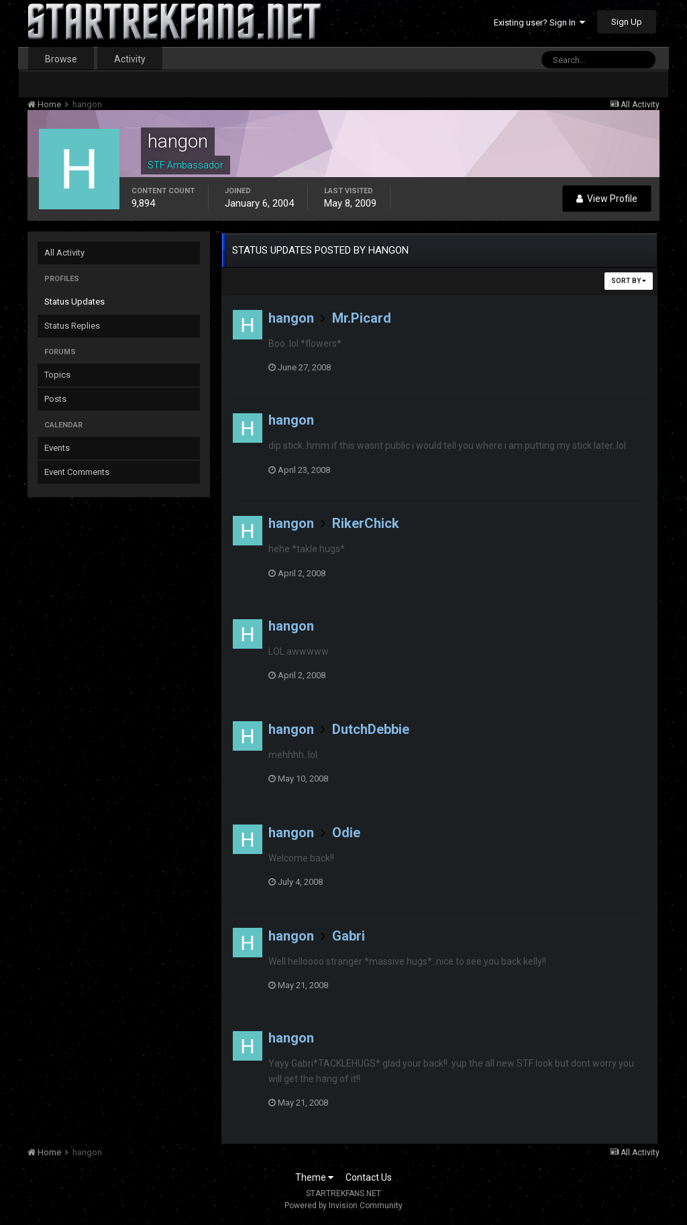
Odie (346, 832)
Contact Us (369, 1177)
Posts (55, 399)
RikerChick (365, 523)
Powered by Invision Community (343, 1205)
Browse (61, 59)
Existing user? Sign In (539, 22)
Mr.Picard (361, 318)
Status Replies (72, 326)
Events (57, 448)
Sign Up (626, 22)
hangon (291, 318)
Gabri (348, 936)
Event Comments (76, 472)
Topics (57, 375)
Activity (130, 59)
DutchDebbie (370, 729)
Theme (314, 1177)
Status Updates (74, 302)
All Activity (64, 253)
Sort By (628, 280)
